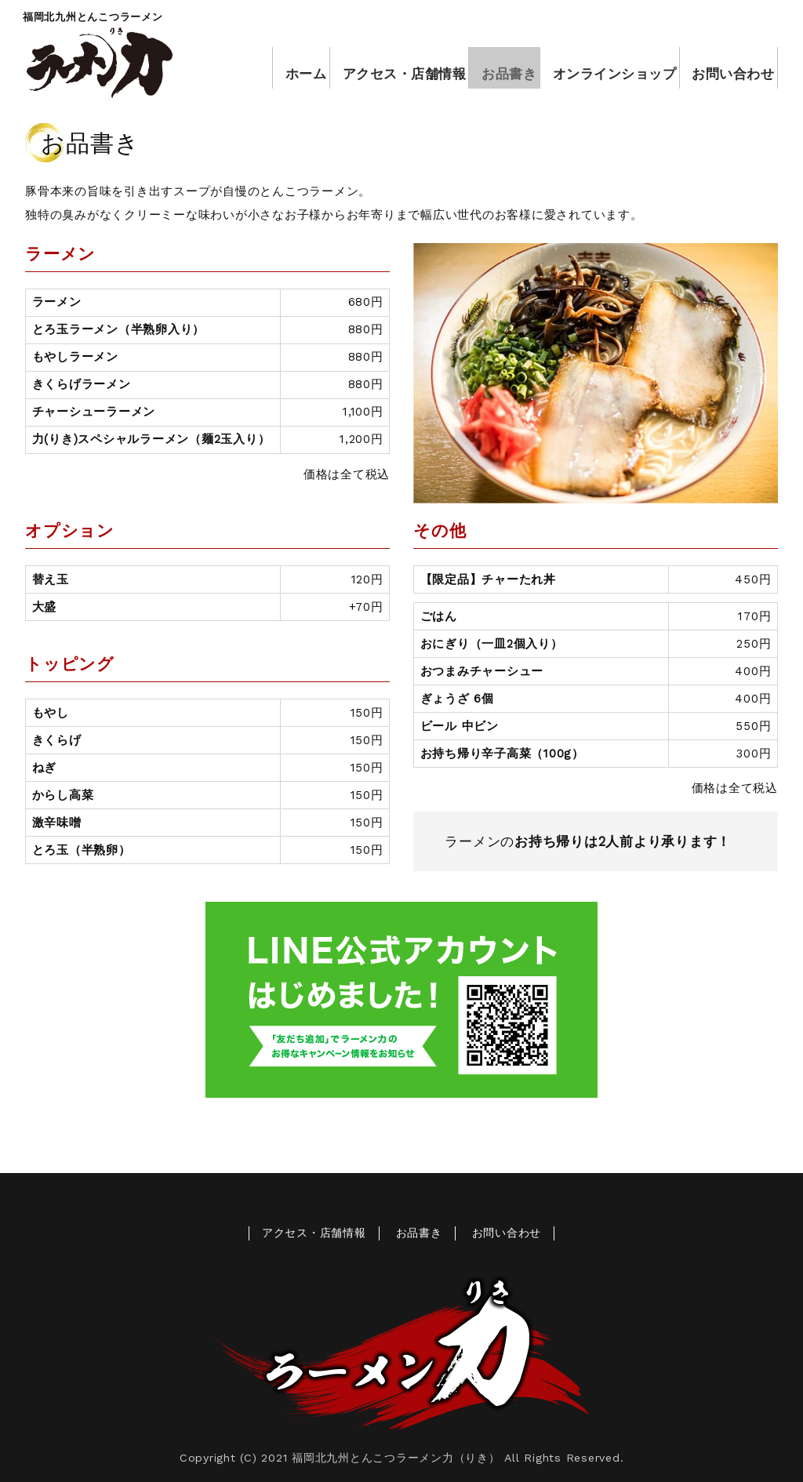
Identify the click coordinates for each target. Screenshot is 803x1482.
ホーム (291, 67)
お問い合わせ (726, 67)
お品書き (499, 67)
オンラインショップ (606, 67)
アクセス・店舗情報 (391, 67)
